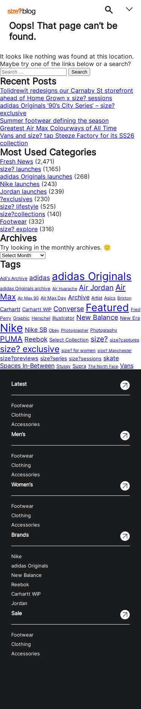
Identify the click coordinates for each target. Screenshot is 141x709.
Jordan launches (23, 191)
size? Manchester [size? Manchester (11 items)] (114, 350)
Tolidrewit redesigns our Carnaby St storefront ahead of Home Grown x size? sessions (66, 94)
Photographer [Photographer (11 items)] (74, 330)
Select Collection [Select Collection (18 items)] (69, 340)
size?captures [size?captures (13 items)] (124, 340)
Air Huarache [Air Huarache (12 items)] (64, 288)
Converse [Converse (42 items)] (68, 309)
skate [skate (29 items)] (111, 358)
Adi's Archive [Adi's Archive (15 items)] (13, 278)
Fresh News (16, 161)
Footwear (13, 221)
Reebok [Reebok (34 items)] (35, 339)
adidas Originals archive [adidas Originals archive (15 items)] (25, 288)
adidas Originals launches (36, 176)
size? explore (19, 229)
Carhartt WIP (26, 594)
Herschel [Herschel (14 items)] (41, 318)
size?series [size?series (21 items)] (53, 358)
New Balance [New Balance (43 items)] (97, 317)
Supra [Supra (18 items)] (79, 366)
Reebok (20, 584)
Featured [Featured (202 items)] (107, 307)
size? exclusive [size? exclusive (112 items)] (29, 348)
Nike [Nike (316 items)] (11, 327)
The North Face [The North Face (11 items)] (103, 366)
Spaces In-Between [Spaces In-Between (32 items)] (27, 365)
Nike (16, 556)
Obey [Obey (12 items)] (54, 330)
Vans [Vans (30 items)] (126, 365)
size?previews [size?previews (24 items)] (19, 358)
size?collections (22, 214)
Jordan (19, 603)
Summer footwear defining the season (54, 120)
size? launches (20, 169)
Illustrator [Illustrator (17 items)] (63, 318)
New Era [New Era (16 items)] (130, 318)
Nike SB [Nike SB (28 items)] (36, 329)
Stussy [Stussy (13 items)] (63, 366)
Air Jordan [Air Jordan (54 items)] (96, 287)
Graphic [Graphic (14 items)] (21, 318)
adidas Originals (29, 566)
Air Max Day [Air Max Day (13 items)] (53, 298)
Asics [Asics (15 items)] (109, 298)
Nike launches (19, 184)
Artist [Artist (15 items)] (96, 298)
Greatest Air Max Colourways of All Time (58, 128)
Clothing (21, 415)
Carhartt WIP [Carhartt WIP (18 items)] (37, 309)
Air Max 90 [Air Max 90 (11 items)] (28, 298)
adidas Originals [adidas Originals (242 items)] (92, 276)
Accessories (25, 424)
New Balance (26, 575)
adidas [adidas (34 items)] (39, 277)
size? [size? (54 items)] (99, 338)
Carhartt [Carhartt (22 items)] (10, 309)
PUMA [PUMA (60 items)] (11, 338)
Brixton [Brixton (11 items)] (124, 298)
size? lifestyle (19, 206)
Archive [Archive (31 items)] (78, 297)
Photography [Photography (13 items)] (103, 330)
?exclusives (16, 199)
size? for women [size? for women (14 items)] (78, 350)
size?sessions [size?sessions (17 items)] (85, 358)
